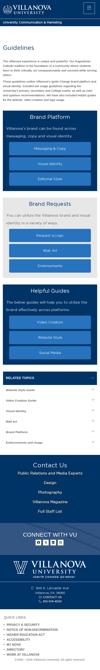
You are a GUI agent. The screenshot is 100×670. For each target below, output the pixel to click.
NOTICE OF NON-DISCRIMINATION (32, 629)
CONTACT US (52, 597)
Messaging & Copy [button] (50, 148)
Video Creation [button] (50, 322)
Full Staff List (50, 511)
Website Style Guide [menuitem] (20, 390)
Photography (50, 492)
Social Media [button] (50, 353)
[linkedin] (53, 542)
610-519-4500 (52, 601)
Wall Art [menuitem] (11, 421)
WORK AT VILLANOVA (23, 654)
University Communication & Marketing (32, 22)
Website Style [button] (50, 337)
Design (50, 483)
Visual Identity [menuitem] (16, 411)
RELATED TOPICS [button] (20, 378)
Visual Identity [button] (50, 164)
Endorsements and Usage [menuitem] (24, 442)
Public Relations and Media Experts (50, 473)
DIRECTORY (16, 649)
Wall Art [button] (50, 250)
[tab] (50, 378)
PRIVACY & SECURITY (23, 624)
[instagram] (60, 542)
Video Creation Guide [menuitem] (21, 400)
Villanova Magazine (50, 502)
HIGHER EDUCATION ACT (26, 634)
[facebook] (38, 542)
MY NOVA (14, 644)
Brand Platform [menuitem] (17, 432)
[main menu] (89, 8)
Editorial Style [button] (50, 179)
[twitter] (46, 542)
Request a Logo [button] (49, 235)
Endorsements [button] (50, 266)
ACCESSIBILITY (18, 639)
